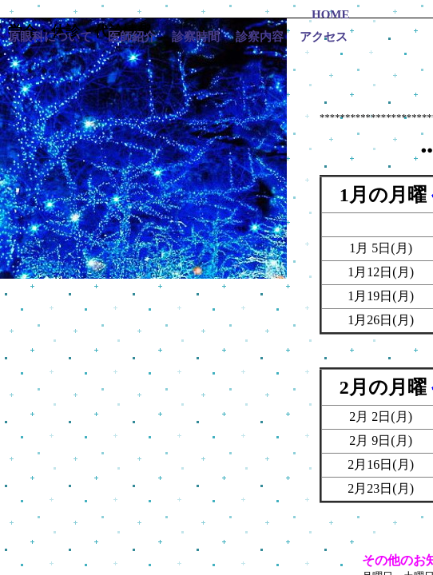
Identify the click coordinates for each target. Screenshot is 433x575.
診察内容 (260, 36)
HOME (331, 14)
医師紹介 (132, 36)
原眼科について (50, 36)
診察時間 (196, 36)
